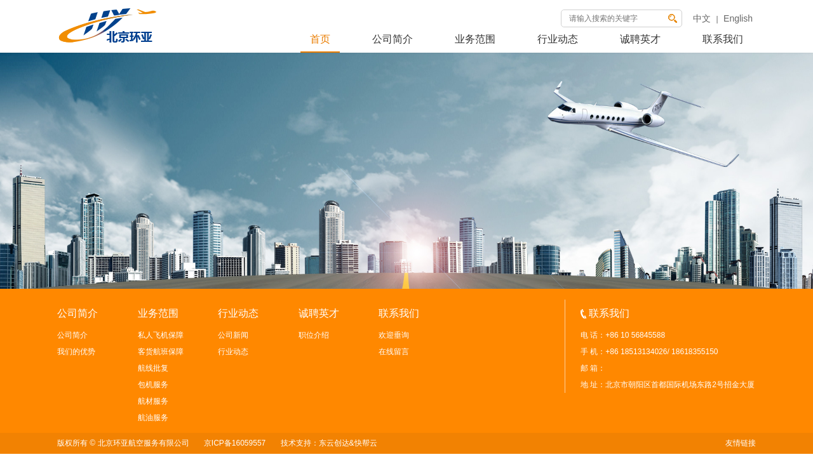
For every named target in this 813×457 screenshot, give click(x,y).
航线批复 (153, 368)
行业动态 (557, 39)
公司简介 (392, 39)
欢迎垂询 (394, 335)
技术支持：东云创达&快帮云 (329, 443)
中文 (702, 18)
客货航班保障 (161, 351)
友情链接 (740, 443)
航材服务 (153, 401)
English (738, 18)
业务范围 (475, 39)
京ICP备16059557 (234, 443)
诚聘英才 (640, 39)
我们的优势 (76, 351)
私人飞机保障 (161, 335)
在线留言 (394, 351)
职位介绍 (314, 335)
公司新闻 (233, 335)
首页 (320, 39)
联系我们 (722, 39)
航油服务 (153, 417)
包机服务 (153, 384)
